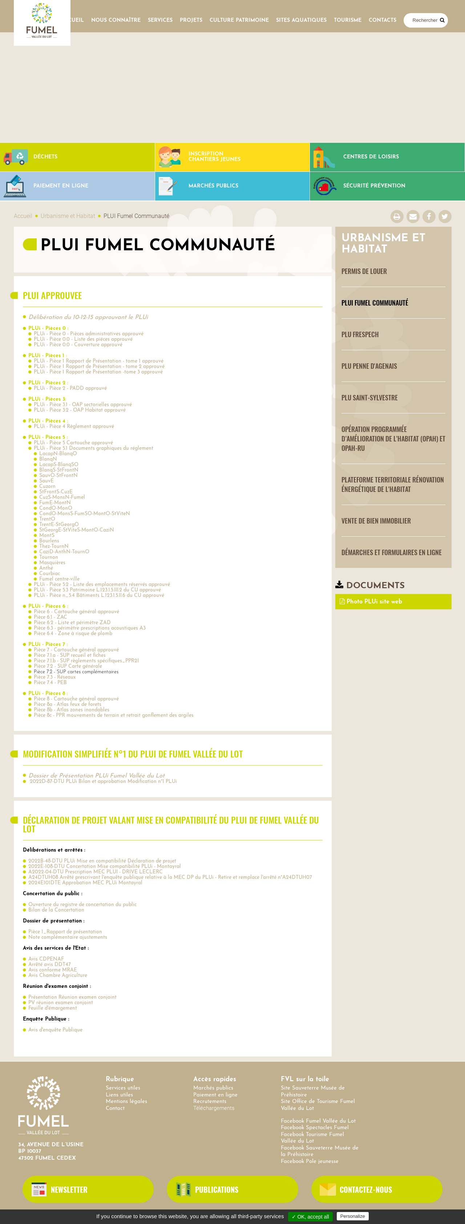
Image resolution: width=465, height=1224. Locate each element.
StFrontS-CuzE (56, 492)
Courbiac (49, 574)
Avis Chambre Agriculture (57, 975)
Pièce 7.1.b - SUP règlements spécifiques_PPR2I (86, 661)
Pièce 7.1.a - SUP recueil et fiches (70, 655)
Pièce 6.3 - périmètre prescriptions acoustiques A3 (90, 628)
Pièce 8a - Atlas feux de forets (67, 704)
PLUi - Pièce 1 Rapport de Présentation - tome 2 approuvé (99, 366)
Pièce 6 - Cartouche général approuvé (76, 612)
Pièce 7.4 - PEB (50, 683)
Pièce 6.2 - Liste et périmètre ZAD (72, 623)
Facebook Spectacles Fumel (315, 1128)
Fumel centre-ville (59, 579)
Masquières (52, 563)
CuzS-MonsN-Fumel (62, 497)
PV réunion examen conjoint (60, 1003)
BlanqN (48, 459)
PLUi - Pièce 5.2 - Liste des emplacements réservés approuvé (102, 584)
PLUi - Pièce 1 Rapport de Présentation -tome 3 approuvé (98, 372)
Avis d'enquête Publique (55, 1030)
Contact (115, 1108)
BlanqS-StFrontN (58, 470)
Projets (191, 20)
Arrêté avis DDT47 (49, 965)
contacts (382, 20)
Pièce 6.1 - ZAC (50, 617)
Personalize (352, 1216)
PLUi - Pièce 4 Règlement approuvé (74, 426)
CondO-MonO (55, 508)
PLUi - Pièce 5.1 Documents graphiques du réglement (93, 448)
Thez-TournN (54, 546)
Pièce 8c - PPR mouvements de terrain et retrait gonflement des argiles (114, 715)
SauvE (46, 481)
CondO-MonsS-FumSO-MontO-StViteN (84, 514)
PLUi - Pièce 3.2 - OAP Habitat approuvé (80, 410)
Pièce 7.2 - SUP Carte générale (68, 666)
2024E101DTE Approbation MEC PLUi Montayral (85, 883)
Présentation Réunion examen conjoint (72, 997)
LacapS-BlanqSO (58, 465)
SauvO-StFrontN (58, 475)
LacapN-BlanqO (58, 454)
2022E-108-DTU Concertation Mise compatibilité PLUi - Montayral (104, 866)
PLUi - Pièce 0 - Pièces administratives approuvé (88, 334)
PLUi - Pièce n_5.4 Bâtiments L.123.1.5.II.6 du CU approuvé (99, 595)
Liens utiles (119, 1095)
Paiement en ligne (215, 1095)
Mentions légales (126, 1101)
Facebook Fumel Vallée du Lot (318, 1121)
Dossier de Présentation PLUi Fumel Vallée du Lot (96, 776)
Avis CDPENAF (46, 959)
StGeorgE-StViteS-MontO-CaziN (76, 530)
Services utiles (123, 1088)
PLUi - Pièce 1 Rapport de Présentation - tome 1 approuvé (98, 361)
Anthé (46, 568)
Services (160, 20)
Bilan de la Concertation (56, 910)
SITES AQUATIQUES (301, 20)
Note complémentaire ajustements (67, 937)
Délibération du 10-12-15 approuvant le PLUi (88, 317)
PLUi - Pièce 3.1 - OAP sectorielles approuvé (83, 405)
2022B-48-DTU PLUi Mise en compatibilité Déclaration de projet (102, 861)
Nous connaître (116, 20)
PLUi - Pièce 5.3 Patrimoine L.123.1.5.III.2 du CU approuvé (97, 590)
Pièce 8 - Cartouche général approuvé (76, 699)
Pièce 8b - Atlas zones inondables (71, 710)
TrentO (47, 519)
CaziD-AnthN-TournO (64, 552)
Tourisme (347, 20)
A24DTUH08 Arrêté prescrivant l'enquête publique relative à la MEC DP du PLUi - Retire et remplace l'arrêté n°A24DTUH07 (170, 877)
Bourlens (49, 541)
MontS (46, 535)
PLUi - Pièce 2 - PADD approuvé (70, 388)
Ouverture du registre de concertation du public (82, 905)
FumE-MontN (55, 503)
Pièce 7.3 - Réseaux (55, 677)
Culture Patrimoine (239, 20)
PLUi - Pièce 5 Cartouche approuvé (73, 443)
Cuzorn (47, 486)
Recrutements (209, 1101)
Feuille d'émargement (52, 1008)
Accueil (72, 20)
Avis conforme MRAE (52, 970)
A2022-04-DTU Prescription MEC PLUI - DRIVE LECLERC (95, 872)
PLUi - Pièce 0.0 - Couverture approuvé (78, 345)
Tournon (48, 557)
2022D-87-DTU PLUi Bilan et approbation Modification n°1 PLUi (102, 781)
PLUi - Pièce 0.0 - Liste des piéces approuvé (83, 339)
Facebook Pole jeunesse (310, 1161)
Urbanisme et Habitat (68, 216)
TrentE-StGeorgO (59, 525)
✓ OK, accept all (310, 1217)
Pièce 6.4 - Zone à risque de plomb (73, 634)
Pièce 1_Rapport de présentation (65, 932)
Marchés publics (213, 1088)
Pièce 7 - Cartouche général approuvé (76, 650)
